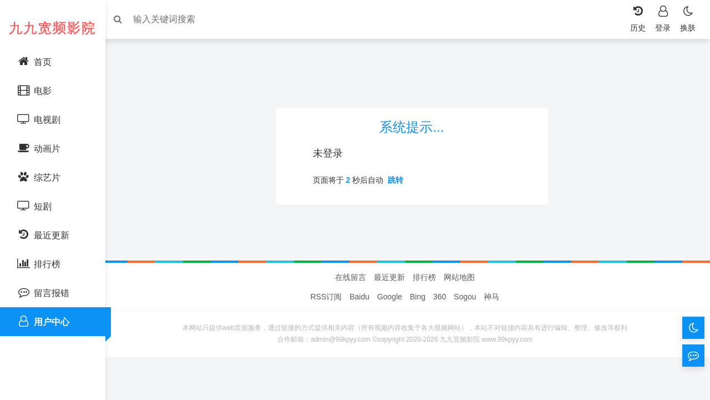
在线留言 (350, 316)
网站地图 (459, 316)
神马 (491, 335)
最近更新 (389, 316)
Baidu (359, 335)
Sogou (465, 335)
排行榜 (424, 316)
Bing (417, 335)
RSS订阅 (326, 335)
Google (389, 335)
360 (439, 335)
